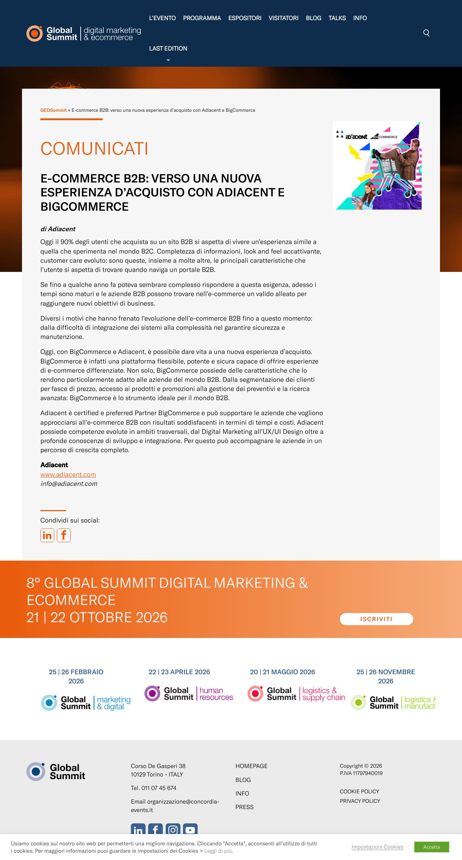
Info (360, 18)
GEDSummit (53, 110)
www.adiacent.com (68, 474)
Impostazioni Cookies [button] (377, 846)
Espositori (244, 18)
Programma (202, 18)
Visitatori (283, 18)
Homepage (251, 766)
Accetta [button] (431, 847)
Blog (313, 18)
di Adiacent (57, 229)
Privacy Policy (360, 801)
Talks (337, 18)
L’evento (162, 18)
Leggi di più (218, 850)
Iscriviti (376, 619)
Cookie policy (359, 791)
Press (244, 807)
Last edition (168, 54)
